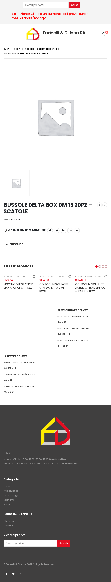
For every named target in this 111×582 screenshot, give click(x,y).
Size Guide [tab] (16, 244)
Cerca (74, 5)
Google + (70, 230)
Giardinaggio (11, 495)
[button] (96, 266)
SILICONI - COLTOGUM (58, 276)
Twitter (13, 574)
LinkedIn (63, 230)
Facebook (50, 230)
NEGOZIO (8, 276)
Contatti (8, 525)
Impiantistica (11, 491)
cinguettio (57, 230)
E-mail (77, 230)
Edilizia (8, 486)
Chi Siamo (9, 521)
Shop (7, 504)
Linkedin (20, 574)
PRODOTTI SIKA (19, 276)
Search (63, 543)
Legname (9, 500)
